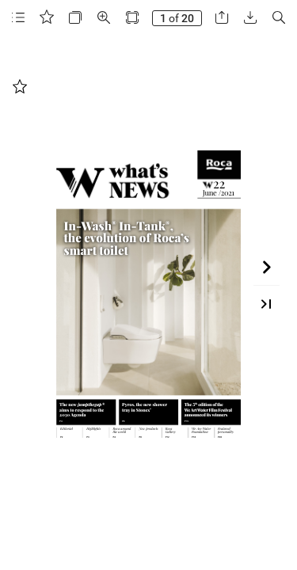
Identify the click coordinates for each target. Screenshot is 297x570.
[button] (18, 18)
